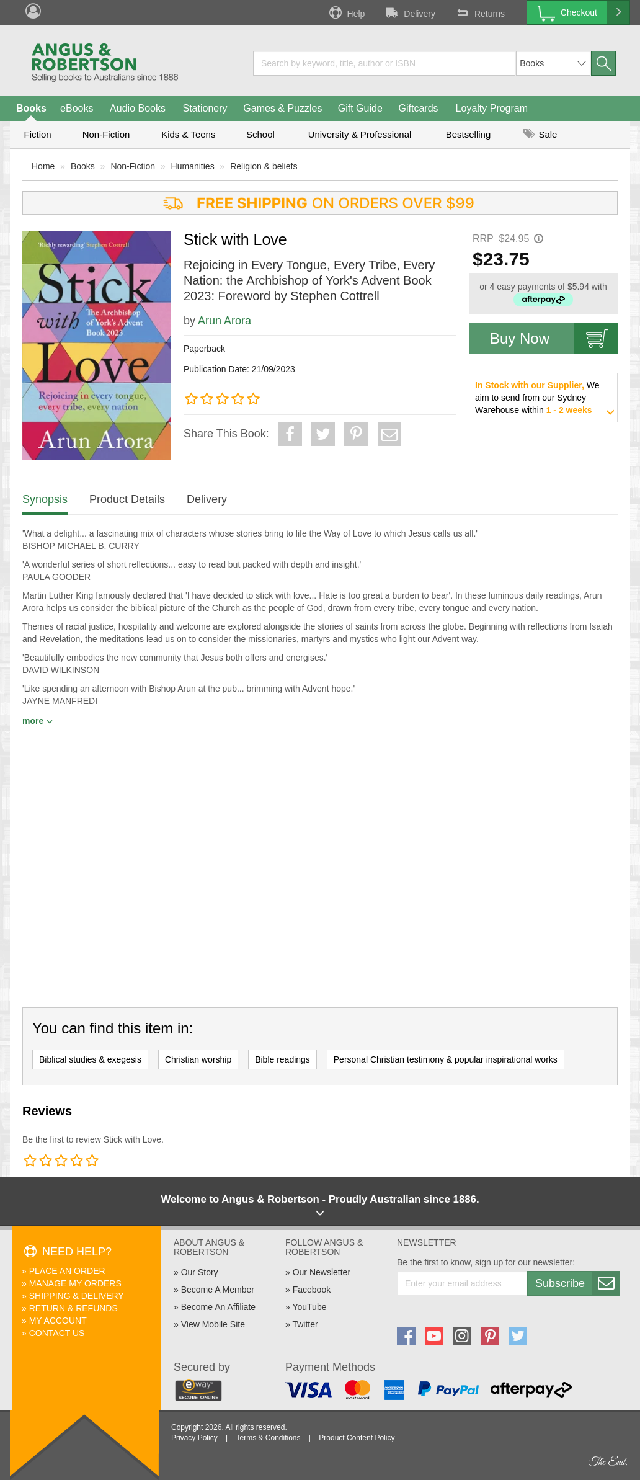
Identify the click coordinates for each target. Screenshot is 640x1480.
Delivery (409, 12)
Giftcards (418, 108)
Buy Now (554, 338)
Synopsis (45, 499)
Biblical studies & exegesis (90, 1059)
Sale (540, 134)
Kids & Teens (188, 134)
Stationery (204, 108)
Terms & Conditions (268, 1437)
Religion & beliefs (263, 166)
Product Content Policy (356, 1437)
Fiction (37, 134)
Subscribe (577, 1283)
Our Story (199, 1272)
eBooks (76, 108)
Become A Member (217, 1290)
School (260, 134)
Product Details (127, 499)
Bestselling (468, 134)
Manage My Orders (75, 1283)
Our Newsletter (321, 1272)
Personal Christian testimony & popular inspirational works (446, 1059)
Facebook (312, 1290)
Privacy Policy (194, 1437)
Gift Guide (360, 108)
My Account (58, 1321)
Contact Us (57, 1333)
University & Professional (360, 134)
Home (43, 166)
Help (346, 12)
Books (31, 108)
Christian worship (198, 1059)
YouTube (309, 1307)
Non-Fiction (106, 134)
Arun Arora (224, 320)
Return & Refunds (73, 1308)
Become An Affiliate (218, 1307)
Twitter (305, 1324)
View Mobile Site (213, 1324)
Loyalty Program (492, 108)
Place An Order (67, 1271)
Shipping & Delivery (76, 1296)
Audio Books (138, 108)
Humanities (193, 166)
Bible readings (282, 1059)
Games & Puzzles (282, 108)
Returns (479, 12)
